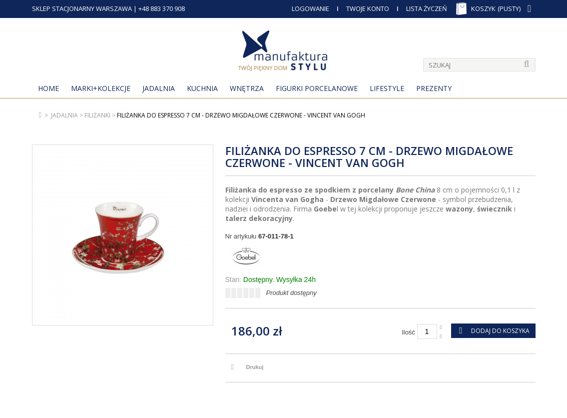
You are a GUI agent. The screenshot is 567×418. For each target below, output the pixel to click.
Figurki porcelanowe (317, 88)
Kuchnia (202, 88)
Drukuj (255, 367)
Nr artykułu (241, 236)
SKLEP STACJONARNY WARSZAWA (82, 8)
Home (48, 88)
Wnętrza (247, 88)
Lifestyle (387, 88)
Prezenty (434, 88)
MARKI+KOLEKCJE (100, 88)
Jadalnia (158, 88)
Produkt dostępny (291, 293)
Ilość (408, 332)
